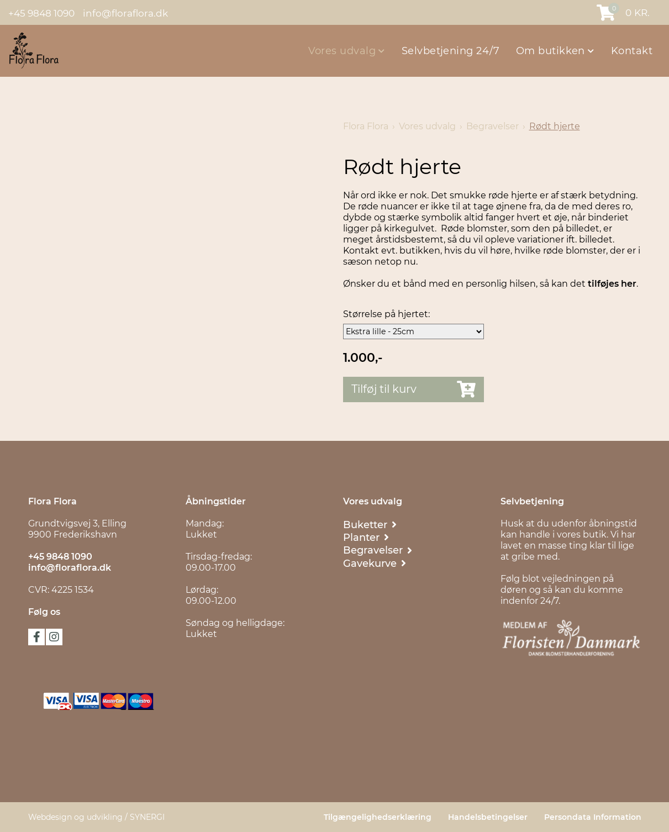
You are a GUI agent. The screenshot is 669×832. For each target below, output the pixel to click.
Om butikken (552, 51)
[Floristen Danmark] (571, 638)
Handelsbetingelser (488, 817)
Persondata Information (592, 817)
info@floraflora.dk (125, 12)
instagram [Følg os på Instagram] (54, 637)
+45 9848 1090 (41, 12)
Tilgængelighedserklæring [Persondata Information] (377, 817)
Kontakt (631, 51)
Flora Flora (365, 126)
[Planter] (366, 537)
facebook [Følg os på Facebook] (36, 637)
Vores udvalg (343, 51)
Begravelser (492, 126)
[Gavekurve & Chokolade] (374, 563)
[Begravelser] (377, 550)
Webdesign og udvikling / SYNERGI (96, 817)
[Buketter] (370, 524)
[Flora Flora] (33, 50)
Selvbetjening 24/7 (450, 51)
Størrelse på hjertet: (386, 314)
